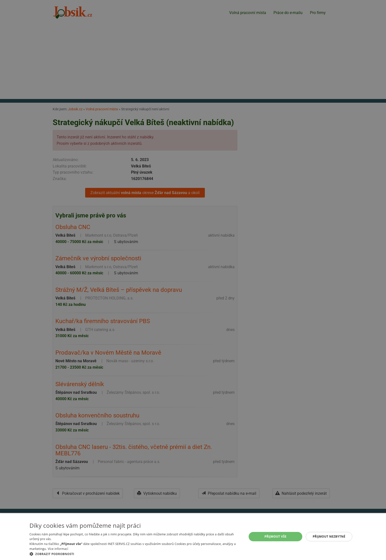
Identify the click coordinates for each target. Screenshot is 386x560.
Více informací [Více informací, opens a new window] (58, 549)
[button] (135, 553)
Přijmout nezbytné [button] (329, 536)
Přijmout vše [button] (275, 536)
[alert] (193, 280)
